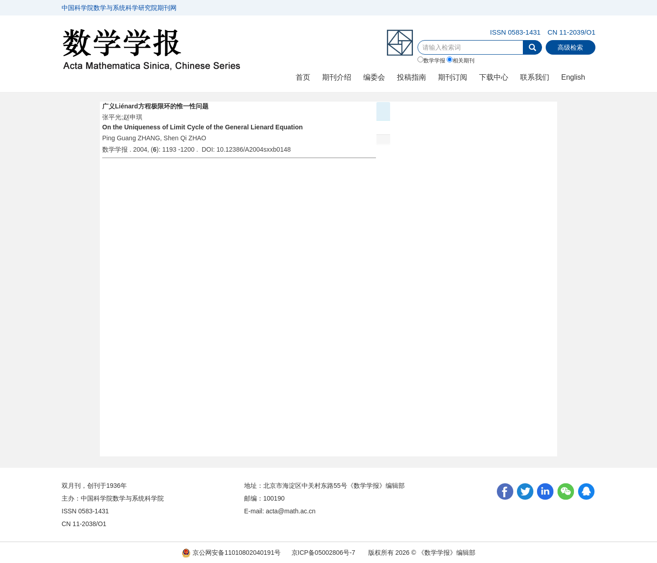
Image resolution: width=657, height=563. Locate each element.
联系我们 (534, 77)
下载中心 (493, 77)
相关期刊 (460, 60)
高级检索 (570, 47)
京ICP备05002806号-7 (323, 552)
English (573, 77)
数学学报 (431, 60)
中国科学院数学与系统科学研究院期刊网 (119, 7)
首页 (303, 77)
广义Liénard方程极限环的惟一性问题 (155, 106)
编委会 (374, 77)
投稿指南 (411, 77)
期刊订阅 (452, 77)
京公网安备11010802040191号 (231, 552)
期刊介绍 (336, 77)
